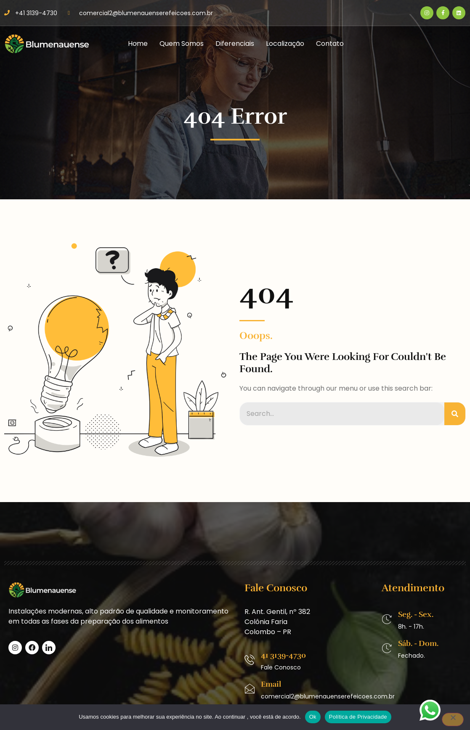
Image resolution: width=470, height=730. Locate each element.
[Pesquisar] (454, 413)
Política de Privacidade (358, 717)
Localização (285, 43)
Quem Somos (181, 43)
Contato (330, 43)
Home (138, 43)
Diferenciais (234, 43)
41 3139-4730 (283, 655)
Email (271, 684)
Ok (312, 717)
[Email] (249, 689)
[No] (453, 719)
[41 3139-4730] (249, 660)
